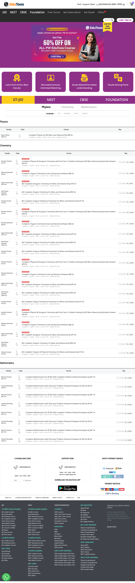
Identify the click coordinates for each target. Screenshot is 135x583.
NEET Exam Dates (86, 550)
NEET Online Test (33, 571)
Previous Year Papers (87, 535)
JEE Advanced (85, 513)
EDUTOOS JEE (6, 552)
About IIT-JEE (85, 508)
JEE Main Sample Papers (88, 537)
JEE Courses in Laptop (9, 526)
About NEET (84, 545)
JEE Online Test (6, 556)
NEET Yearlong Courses (35, 517)
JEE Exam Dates (86, 517)
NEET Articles (85, 552)
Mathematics (89, 107)
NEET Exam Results (34, 573)
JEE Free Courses (7, 532)
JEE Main (83, 510)
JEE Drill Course (6, 535)
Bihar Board (58, 536)
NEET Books (32, 530)
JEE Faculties (6, 554)
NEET (13, 12)
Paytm (112, 473)
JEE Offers (5, 561)
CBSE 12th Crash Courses (62, 514)
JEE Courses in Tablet (8, 528)
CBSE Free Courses (60, 519)
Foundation (36, 12)
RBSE (56, 532)
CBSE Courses (58, 512)
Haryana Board (59, 541)
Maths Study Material (88, 532)
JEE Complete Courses (9, 519)
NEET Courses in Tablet (35, 528)
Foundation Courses (60, 521)
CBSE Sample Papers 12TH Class (64, 561)
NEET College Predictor (88, 554)
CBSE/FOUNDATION (61, 505)
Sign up (128, 20)
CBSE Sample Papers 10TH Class (64, 556)
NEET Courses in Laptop (35, 526)
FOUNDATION (117, 99)
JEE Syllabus (84, 515)
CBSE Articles (58, 548)
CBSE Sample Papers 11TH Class (64, 558)
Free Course (53, 12)
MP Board (57, 539)
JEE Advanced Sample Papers (90, 539)
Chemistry (67, 107)
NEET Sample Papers (87, 570)
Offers (100, 12)
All (59, 113)
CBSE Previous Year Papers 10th (64, 563)
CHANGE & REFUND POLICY (23, 498)
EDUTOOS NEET (33, 567)
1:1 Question (27, 480)
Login (121, 20)
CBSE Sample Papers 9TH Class (64, 554)
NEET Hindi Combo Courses (37, 541)
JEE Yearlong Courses (8, 517)
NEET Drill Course (33, 535)
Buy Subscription (7, 514)
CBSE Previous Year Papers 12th (64, 565)
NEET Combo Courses (35, 554)
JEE (4, 12)
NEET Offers (32, 576)
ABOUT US (8, 498)
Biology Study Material (88, 565)
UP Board (57, 534)
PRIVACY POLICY (57, 498)
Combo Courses (33, 512)
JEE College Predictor (87, 522)
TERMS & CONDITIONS (42, 498)
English (85, 113)
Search (112, 20)
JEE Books (5, 530)
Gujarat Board (58, 543)
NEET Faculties (32, 569)
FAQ (15, 480)
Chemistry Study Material (89, 530)
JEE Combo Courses (8, 512)
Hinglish (67, 113)
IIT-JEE (18, 99)
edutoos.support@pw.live (67, 475)
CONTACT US (70, 498)
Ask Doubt (88, 12)
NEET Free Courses (34, 532)
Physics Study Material (88, 528)
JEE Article (84, 519)
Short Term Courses (8, 521)
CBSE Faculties (59, 523)
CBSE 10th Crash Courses (62, 517)
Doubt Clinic (111, 527)
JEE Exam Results (7, 558)
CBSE (23, 12)
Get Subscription (71, 12)
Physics (46, 107)
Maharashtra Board (60, 545)
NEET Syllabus (85, 548)
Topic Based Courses (8, 523)
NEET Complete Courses (36, 519)
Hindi (76, 113)
